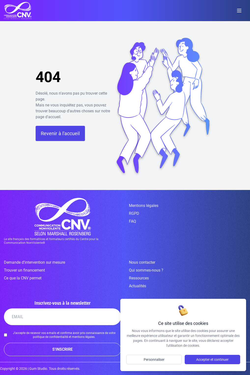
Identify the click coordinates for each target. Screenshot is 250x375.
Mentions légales (143, 205)
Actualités (137, 286)
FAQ (132, 221)
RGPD (134, 213)
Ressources (139, 278)
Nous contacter (142, 262)
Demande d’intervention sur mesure (34, 262)
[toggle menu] (239, 11)
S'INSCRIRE (62, 349)
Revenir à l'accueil (60, 133)
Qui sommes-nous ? (146, 270)
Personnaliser (154, 359)
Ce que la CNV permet (23, 278)
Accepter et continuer (212, 359)
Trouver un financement (24, 270)
